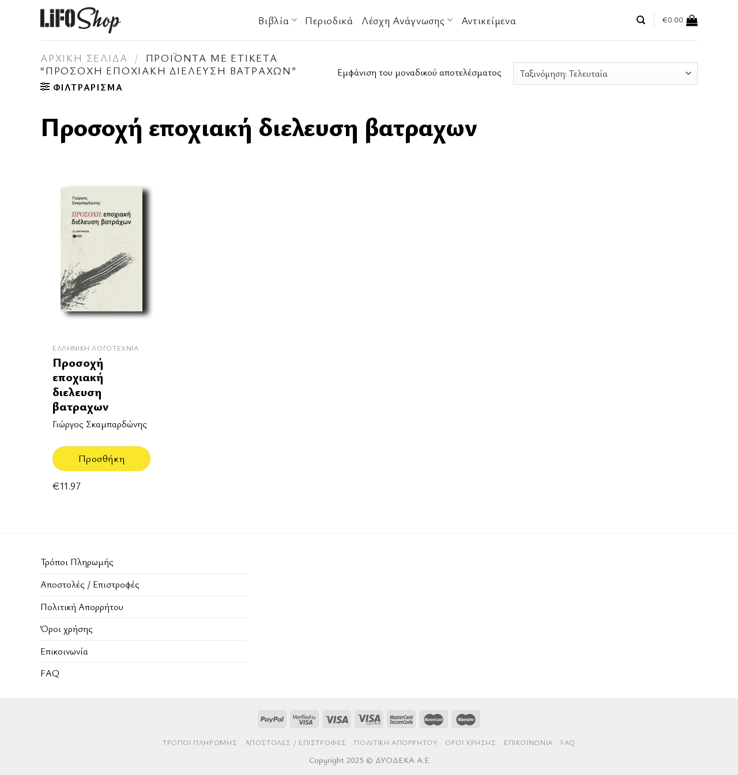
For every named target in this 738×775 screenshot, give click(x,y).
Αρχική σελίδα (83, 58)
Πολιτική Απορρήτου (81, 606)
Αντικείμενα (489, 20)
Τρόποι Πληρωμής (77, 561)
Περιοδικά (329, 20)
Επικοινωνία (64, 651)
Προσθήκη (101, 458)
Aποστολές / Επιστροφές (90, 584)
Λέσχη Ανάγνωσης (407, 20)
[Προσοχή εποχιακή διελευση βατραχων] (101, 254)
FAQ (49, 673)
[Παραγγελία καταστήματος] (605, 73)
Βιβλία (277, 20)
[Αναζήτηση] (641, 20)
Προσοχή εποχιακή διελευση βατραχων (80, 384)
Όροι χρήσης (66, 628)
